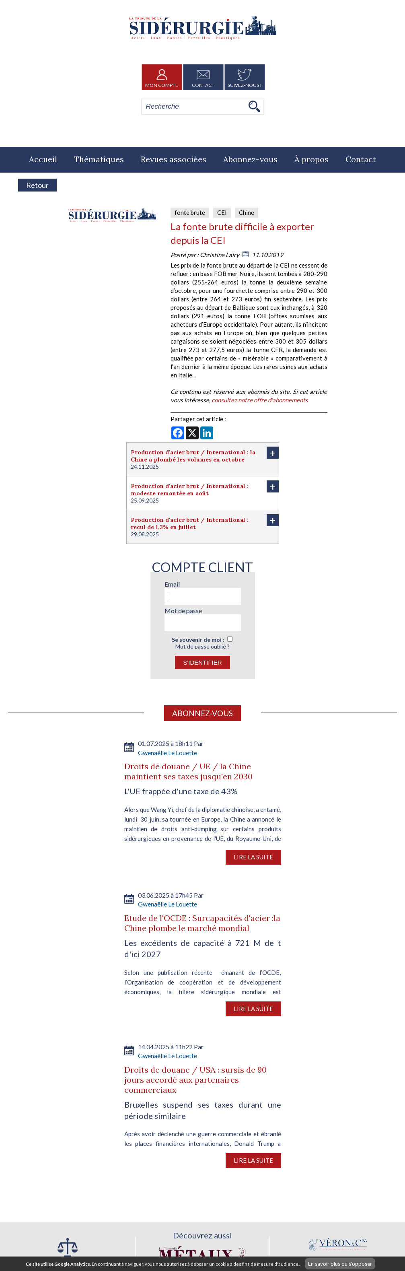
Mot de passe (183, 610)
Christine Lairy (219, 254)
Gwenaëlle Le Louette (167, 752)
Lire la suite (253, 857)
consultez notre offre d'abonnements (260, 400)
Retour (37, 185)
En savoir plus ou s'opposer (340, 1264)
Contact (203, 77)
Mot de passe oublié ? (202, 646)
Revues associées (173, 159)
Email (172, 584)
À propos (311, 159)
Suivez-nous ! (245, 77)
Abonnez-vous (250, 159)
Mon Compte (161, 77)
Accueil (43, 159)
